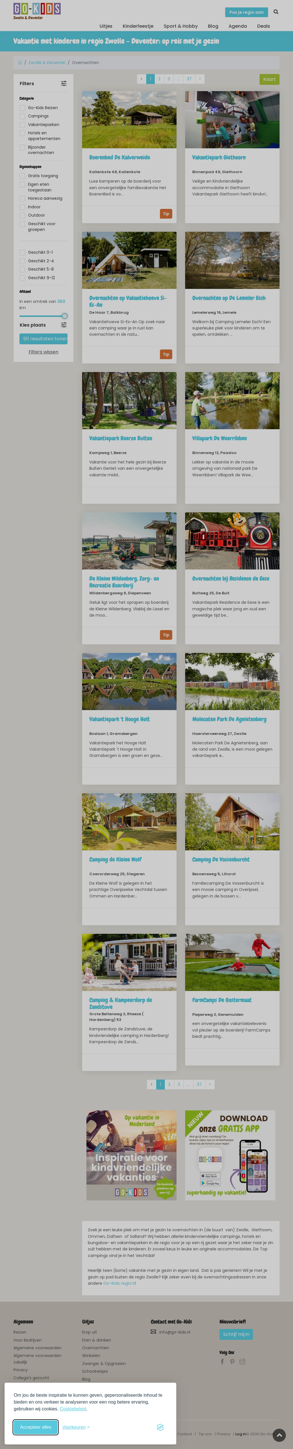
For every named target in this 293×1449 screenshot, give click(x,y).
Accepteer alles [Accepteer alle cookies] (35, 1427)
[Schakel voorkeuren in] (76, 1427)
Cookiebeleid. (74, 1408)
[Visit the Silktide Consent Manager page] (160, 1427)
